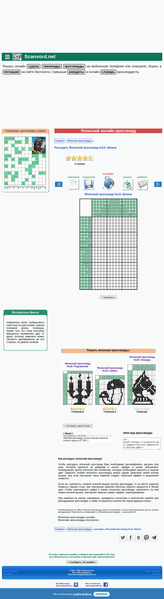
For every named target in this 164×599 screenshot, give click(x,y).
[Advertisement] (82, 26)
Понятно (101, 594)
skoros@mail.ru (68, 438)
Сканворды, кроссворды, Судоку (24, 130)
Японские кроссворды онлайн (74, 516)
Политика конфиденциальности (82, 574)
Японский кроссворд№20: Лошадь (142, 358)
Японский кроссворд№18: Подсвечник (77, 365)
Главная (57, 141)
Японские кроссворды (78, 141)
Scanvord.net (38, 56)
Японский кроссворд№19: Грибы (110, 369)
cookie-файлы (82, 593)
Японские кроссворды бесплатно (76, 519)
